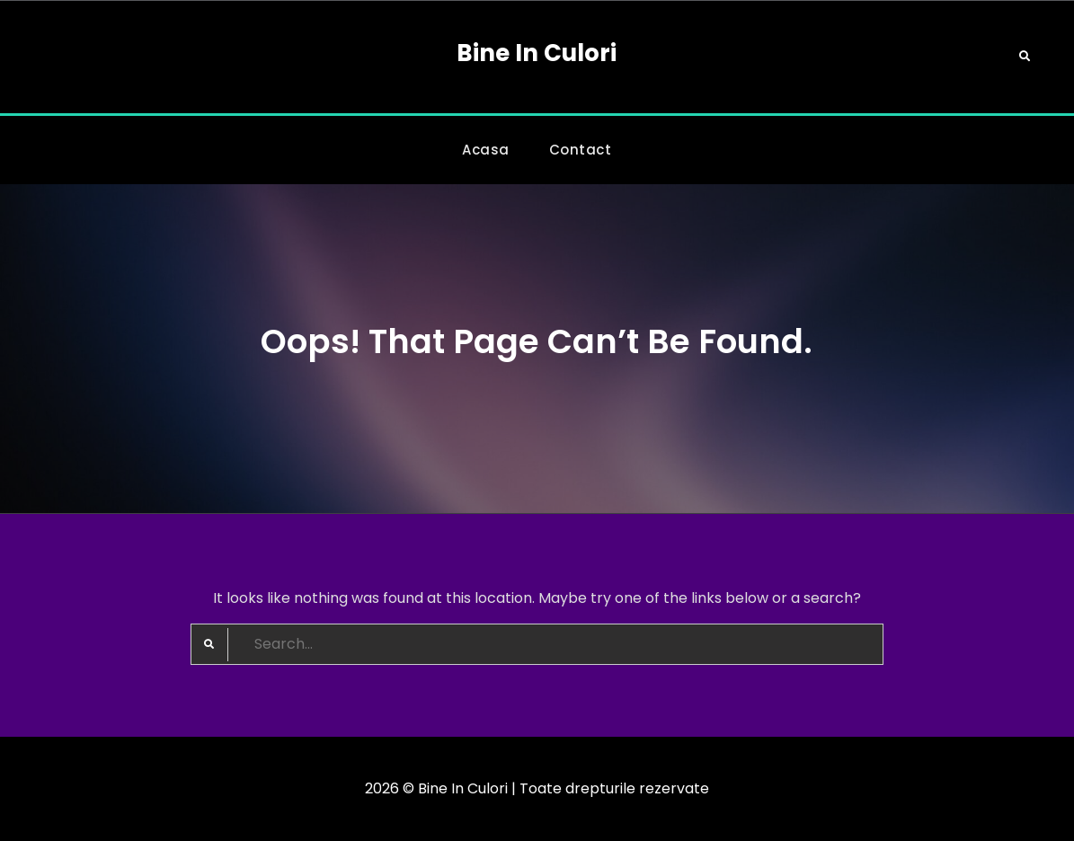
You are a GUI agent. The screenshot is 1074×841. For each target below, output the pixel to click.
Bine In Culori (537, 53)
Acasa (486, 149)
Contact (580, 149)
